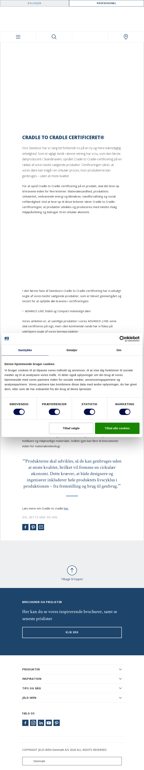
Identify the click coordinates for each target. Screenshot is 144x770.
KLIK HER (72, 632)
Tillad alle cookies (117, 428)
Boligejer (34, 3)
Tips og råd (31, 688)
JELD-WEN (29, 698)
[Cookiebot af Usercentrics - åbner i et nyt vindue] (122, 339)
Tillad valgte (71, 428)
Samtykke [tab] (25, 350)
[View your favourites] (90, 36)
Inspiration (32, 679)
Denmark (34, 761)
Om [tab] (118, 350)
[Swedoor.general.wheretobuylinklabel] (126, 36)
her (66, 508)
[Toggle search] (54, 36)
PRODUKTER (31, 669)
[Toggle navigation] (18, 36)
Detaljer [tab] (72, 350)
